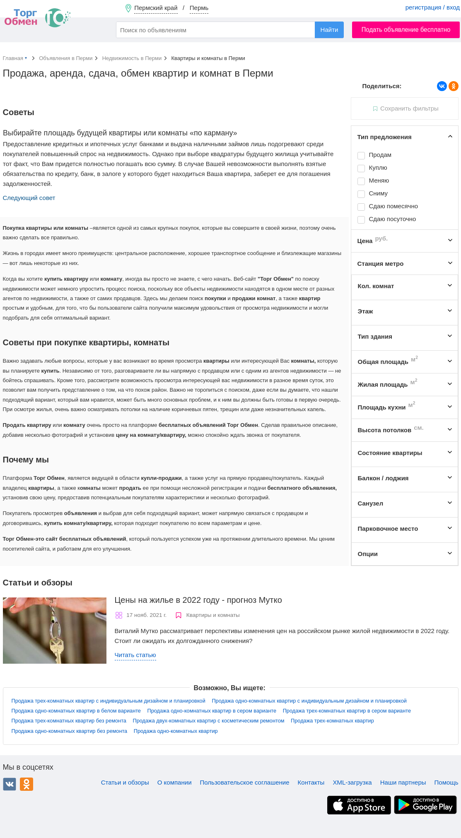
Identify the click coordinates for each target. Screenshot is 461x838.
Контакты (311, 782)
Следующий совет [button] (29, 197)
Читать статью (135, 654)
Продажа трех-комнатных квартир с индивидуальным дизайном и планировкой (108, 701)
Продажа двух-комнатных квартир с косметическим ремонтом (209, 721)
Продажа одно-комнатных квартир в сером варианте (212, 711)
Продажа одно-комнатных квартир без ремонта (70, 731)
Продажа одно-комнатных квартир (176, 731)
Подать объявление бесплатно (406, 29)
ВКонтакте (9, 784)
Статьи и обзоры (125, 782)
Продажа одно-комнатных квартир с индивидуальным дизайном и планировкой (309, 701)
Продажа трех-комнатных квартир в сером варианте (347, 711)
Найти (329, 29)
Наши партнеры (403, 782)
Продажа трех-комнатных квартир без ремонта (69, 721)
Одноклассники (26, 784)
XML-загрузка (352, 782)
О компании (174, 782)
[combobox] (230, 30)
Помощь (446, 782)
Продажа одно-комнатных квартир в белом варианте (76, 711)
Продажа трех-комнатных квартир (332, 721)
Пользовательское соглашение (245, 782)
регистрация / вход (432, 7)
